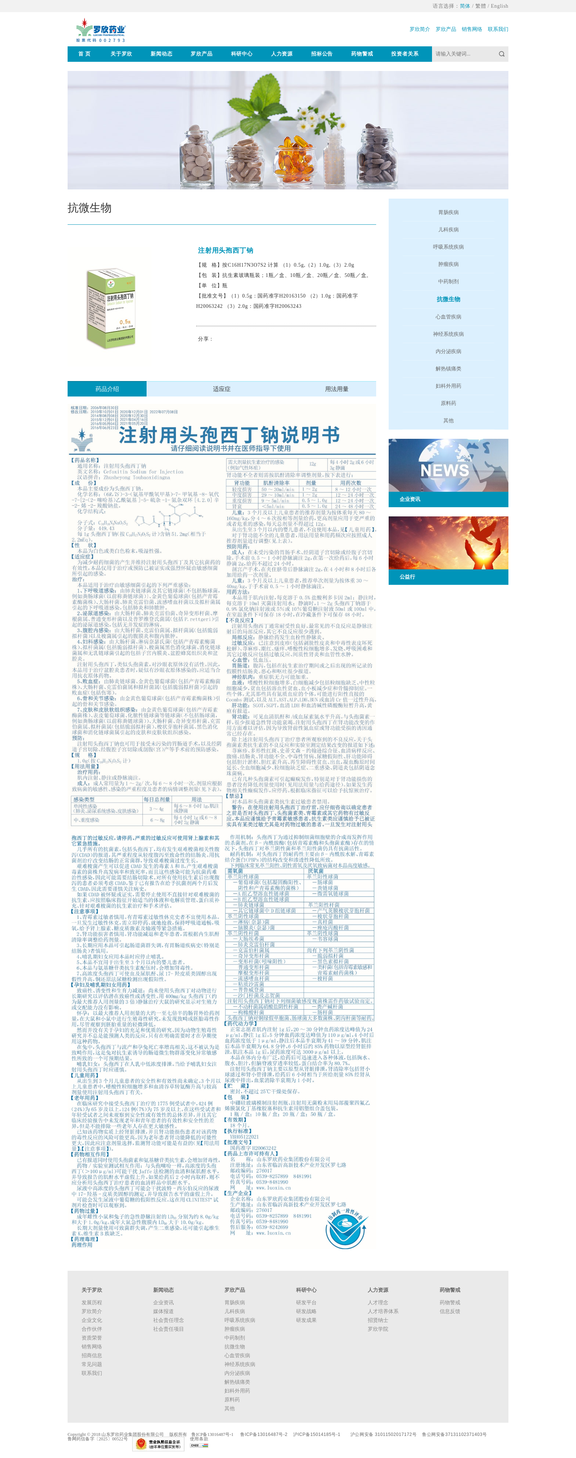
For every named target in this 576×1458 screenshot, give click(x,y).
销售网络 (472, 29)
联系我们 (498, 29)
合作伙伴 (92, 1329)
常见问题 (92, 1364)
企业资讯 (163, 1302)
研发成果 (306, 1320)
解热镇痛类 (448, 368)
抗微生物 (448, 299)
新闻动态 (161, 54)
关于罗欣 (121, 54)
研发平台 (306, 1302)
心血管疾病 (448, 317)
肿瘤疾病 (448, 264)
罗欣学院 (378, 1329)
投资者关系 (404, 54)
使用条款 (199, 1438)
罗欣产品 (446, 29)
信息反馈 (450, 1311)
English (499, 6)
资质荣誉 (92, 1338)
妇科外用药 (448, 386)
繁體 (480, 6)
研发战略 (306, 1311)
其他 (448, 420)
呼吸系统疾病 (448, 247)
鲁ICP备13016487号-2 (264, 1434)
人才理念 (378, 1302)
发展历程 (92, 1302)
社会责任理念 (168, 1320)
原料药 (448, 403)
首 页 (84, 54)
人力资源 (282, 54)
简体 (465, 6)
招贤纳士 (378, 1320)
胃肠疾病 (448, 212)
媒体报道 (163, 1311)
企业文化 (92, 1320)
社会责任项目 (168, 1329)
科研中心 (242, 54)
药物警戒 (362, 54)
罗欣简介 (420, 29)
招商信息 (92, 1355)
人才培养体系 (383, 1311)
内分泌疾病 (448, 351)
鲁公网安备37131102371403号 (454, 1434)
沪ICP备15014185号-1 (317, 1434)
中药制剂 (448, 281)
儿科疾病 (448, 229)
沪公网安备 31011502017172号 (383, 1434)
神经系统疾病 (448, 334)
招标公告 (322, 54)
